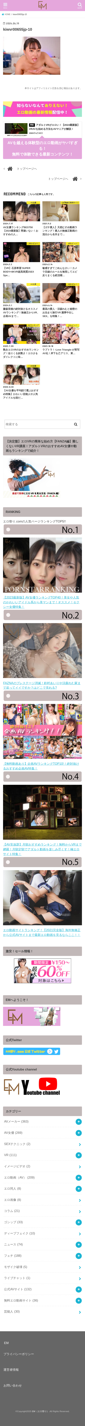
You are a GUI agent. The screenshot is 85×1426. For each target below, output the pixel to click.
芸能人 (12, 1311)
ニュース (13, 1244)
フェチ (12, 1255)
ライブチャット (17, 1278)
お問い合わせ (12, 1385)
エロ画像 (12, 1199)
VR (10, 1155)
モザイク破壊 (15, 1267)
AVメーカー (16, 1121)
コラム (12, 1211)
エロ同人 (12, 1188)
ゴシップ (13, 1222)
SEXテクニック (17, 1144)
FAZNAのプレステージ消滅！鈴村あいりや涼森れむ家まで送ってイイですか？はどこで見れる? (42, 682)
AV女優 (13, 1132)
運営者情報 (11, 1369)
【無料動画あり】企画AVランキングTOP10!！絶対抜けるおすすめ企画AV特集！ (42, 763)
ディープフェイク (19, 1233)
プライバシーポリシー (18, 1354)
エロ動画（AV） (19, 1177)
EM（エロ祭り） (40, 1411)
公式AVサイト (18, 1289)
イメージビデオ (17, 1166)
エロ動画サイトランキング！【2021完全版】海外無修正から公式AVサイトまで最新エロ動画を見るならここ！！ (42, 930)
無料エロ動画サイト (21, 1300)
